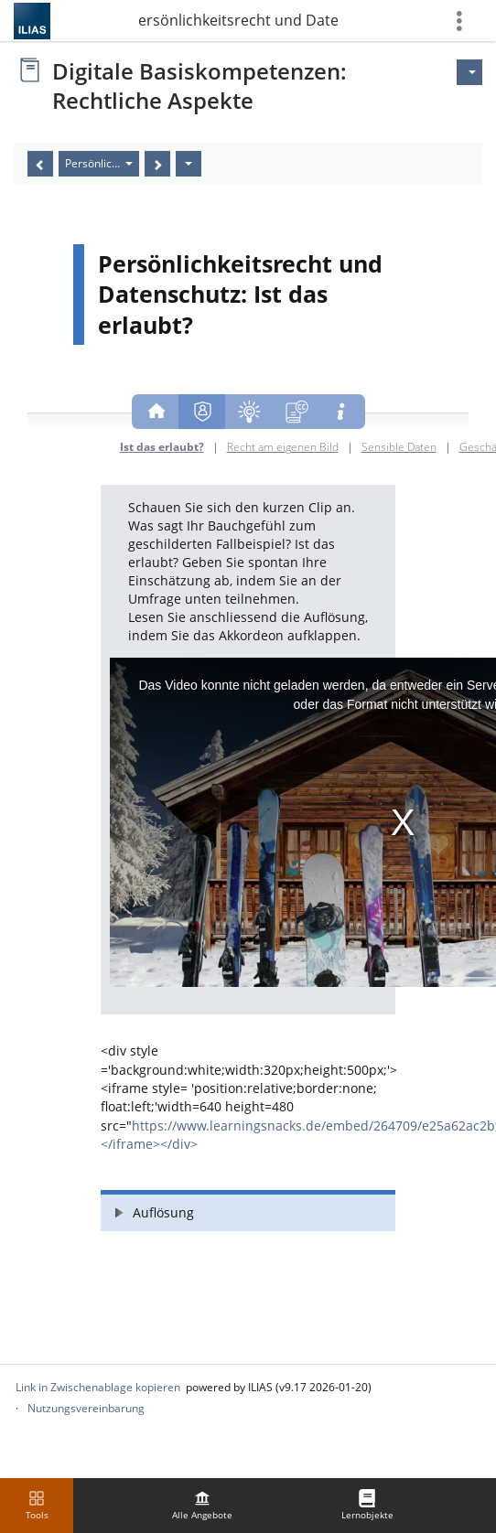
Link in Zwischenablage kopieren (98, 1387)
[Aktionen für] (469, 72)
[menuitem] (202, 1505)
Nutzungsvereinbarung (86, 1408)
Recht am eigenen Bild (283, 446)
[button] (248, 1210)
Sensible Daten (399, 446)
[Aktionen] (188, 164)
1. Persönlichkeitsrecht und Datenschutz (239, 20)
